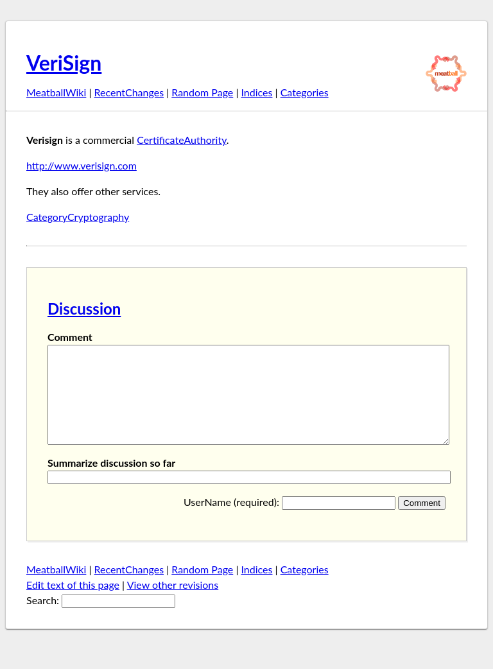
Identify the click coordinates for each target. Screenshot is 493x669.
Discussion (84, 308)
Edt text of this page (72, 604)
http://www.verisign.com (81, 165)
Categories (305, 92)
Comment (70, 337)
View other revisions (173, 604)
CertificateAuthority (182, 140)
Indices (256, 92)
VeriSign (63, 62)
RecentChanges (129, 92)
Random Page (202, 92)
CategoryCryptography (77, 217)
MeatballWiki (56, 92)
